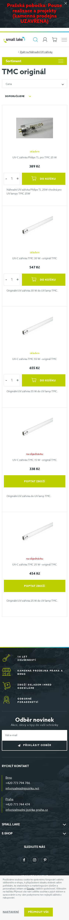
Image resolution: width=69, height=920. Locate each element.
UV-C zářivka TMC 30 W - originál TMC (34, 258)
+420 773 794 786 (18, 783)
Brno (9, 778)
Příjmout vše (38, 912)
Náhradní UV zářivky (41, 52)
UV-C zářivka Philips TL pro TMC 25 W (35, 157)
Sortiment (34, 61)
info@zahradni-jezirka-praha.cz (27, 810)
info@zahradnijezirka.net (22, 788)
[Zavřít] (65, 3)
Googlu (30, 888)
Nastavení (11, 912)
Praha (9, 799)
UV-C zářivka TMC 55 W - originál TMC (34, 359)
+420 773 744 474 (18, 804)
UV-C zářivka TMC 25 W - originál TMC (34, 564)
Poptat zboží (34, 481)
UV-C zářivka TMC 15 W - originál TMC (35, 459)
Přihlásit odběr (37, 745)
